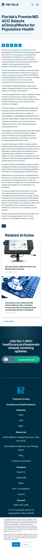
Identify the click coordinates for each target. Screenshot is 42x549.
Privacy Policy (17, 531)
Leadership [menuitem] (21, 477)
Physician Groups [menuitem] (21, 399)
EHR (4, 226)
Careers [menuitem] (21, 494)
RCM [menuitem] (21, 415)
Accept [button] (16, 544)
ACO (25, 57)
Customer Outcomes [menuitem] (21, 461)
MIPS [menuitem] (21, 426)
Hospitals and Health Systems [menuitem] (21, 404)
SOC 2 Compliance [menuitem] (21, 488)
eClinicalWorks (14, 64)
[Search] (32, 4)
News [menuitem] (21, 483)
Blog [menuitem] (21, 455)
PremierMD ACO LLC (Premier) (19, 50)
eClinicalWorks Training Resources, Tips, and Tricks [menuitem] (21, 439)
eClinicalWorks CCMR (20, 55)
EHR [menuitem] (21, 420)
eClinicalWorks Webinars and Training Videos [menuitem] (21, 448)
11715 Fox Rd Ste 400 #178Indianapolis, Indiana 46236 (21, 511)
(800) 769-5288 (21, 505)
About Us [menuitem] (21, 472)
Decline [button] (25, 544)
